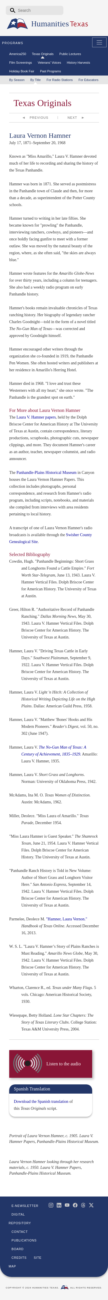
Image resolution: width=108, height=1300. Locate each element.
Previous (39, 117)
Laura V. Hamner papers (36, 417)
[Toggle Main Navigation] (99, 42)
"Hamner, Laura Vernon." (66, 919)
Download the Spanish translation (41, 1101)
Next (72, 117)
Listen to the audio (63, 1063)
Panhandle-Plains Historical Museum (46, 472)
